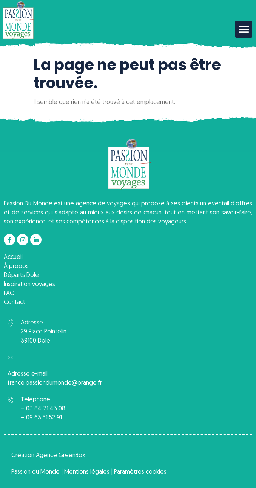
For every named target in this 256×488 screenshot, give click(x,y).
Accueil (13, 257)
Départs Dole (21, 275)
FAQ (9, 294)
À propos (16, 266)
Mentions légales (86, 472)
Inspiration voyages (29, 284)
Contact (14, 303)
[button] (243, 29)
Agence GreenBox (60, 456)
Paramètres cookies (140, 472)
